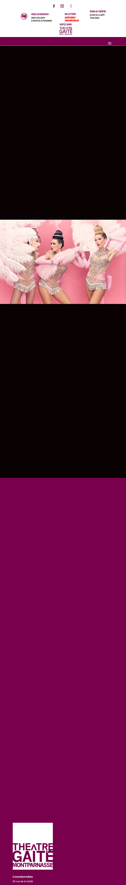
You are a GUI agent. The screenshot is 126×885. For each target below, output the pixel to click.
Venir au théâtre (98, 11)
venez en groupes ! (40, 14)
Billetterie (70, 14)
